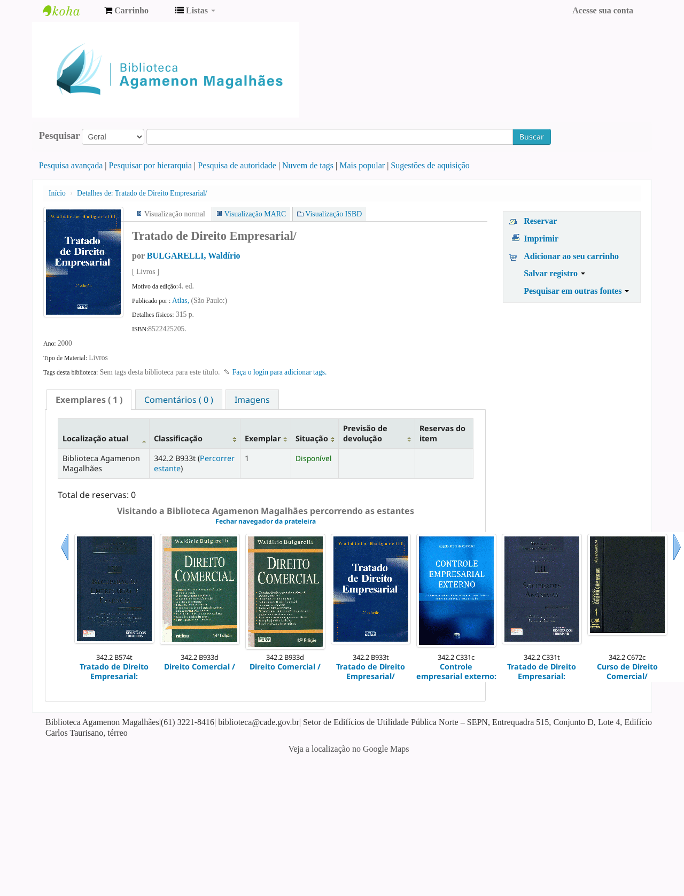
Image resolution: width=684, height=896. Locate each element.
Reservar (540, 220)
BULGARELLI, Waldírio (193, 255)
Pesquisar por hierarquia (150, 165)
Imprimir (541, 238)
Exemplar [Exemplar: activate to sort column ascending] (263, 438)
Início (57, 193)
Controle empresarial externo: (456, 671)
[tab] (88, 399)
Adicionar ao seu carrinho (571, 256)
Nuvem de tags (307, 165)
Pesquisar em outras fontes (576, 290)
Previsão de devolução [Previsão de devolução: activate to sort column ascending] (365, 433)
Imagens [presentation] (252, 400)
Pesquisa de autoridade (237, 165)
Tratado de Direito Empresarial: (114, 671)
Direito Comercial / (199, 666)
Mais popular (362, 165)
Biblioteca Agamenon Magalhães (69, 10)
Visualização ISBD (333, 214)
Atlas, (181, 301)
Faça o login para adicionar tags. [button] (279, 372)
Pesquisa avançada (71, 165)
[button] (126, 10)
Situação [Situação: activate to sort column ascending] (312, 438)
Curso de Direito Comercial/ (627, 671)
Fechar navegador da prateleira (265, 521)
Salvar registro (554, 273)
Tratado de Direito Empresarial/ (142, 193)
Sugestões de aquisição (430, 165)
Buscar (531, 136)
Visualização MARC (255, 214)
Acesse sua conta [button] (602, 10)
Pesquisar (59, 135)
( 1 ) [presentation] (89, 400)
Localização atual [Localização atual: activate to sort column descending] (95, 438)
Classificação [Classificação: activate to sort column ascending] (178, 438)
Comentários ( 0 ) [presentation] (178, 400)
